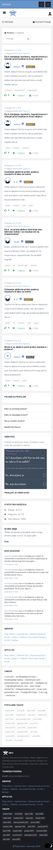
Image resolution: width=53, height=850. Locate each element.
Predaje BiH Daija (29, 692)
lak (14, 265)
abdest (7, 148)
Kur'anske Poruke (37, 637)
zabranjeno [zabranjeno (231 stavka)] (23, 736)
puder (31, 205)
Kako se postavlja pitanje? (15, 409)
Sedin (17, 242)
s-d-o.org (43, 692)
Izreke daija (10, 528)
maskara (8, 90)
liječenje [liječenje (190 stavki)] (22, 723)
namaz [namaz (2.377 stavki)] (10, 727)
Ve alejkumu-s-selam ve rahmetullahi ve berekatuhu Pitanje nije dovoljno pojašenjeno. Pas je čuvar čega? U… (23, 586)
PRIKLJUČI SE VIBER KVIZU (16, 492)
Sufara (15, 637)
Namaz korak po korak (38, 786)
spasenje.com (27, 683)
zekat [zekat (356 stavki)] (36, 736)
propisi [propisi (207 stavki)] (9, 732)
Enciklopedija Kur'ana (26, 676)
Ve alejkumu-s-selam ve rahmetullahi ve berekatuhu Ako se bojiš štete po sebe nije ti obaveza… (25, 599)
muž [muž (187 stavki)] (33, 723)
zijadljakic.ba (41, 683)
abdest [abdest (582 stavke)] (9, 710)
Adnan (17, 67)
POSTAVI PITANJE (42, 22)
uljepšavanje (32, 90)
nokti (24, 205)
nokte (29, 323)
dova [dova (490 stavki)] (41, 710)
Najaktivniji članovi (12, 427)
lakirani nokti (22, 265)
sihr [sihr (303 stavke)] (33, 732)
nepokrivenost (19, 90)
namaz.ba (10, 695)
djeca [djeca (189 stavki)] (31, 710)
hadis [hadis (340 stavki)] (9, 715)
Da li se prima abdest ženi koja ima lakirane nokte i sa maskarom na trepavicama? (23, 231)
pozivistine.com (11, 683)
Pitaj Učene (9, 634)
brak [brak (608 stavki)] (20, 710)
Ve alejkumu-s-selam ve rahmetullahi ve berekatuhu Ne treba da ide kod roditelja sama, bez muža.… (23, 613)
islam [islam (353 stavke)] (9, 719)
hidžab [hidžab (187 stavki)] (42, 715)
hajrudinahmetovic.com (17, 686)
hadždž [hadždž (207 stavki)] (20, 715)
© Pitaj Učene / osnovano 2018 (26, 846)
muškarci (25, 148)
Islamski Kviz (22, 634)
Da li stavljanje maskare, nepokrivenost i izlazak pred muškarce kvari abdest (26, 58)
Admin (17, 357)
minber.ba (9, 689)
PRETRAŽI (7, 22)
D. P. (16, 182)
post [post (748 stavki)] (21, 727)
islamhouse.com (32, 679)
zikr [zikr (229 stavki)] (8, 740)
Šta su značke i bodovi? (14, 421)
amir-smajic (35, 686)
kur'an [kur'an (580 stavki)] (37, 719)
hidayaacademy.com (25, 689)
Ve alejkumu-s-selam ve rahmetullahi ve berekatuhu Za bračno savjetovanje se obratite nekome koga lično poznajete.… (25, 558)
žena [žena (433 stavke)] (18, 740)
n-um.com (9, 676)
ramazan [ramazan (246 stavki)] (22, 732)
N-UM (7, 640)
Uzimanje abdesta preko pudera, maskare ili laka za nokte (22, 173)
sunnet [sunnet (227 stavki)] (9, 736)
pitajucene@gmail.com (16, 776)
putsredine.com (11, 692)
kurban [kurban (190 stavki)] (10, 723)
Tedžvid (23, 637)
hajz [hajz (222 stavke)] (31, 715)
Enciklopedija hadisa (13, 679)
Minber (15, 640)
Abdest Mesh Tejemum (21, 53)
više (6, 541)
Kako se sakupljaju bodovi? (16, 415)
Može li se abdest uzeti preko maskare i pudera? (26, 348)
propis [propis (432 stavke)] (32, 727)
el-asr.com (42, 689)
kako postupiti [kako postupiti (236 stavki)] (23, 719)
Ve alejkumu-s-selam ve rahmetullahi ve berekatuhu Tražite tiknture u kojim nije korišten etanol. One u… (26, 572)
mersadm (8, 556)
